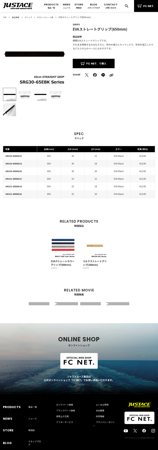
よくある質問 (99, 411)
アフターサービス (67, 429)
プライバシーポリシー (103, 429)
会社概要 (97, 417)
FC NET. (146, 6)
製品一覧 (51, 7)
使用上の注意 (65, 423)
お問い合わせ (110, 7)
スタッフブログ (93, 7)
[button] (5, 54)
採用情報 (97, 423)
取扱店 (79, 7)
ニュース (66, 7)
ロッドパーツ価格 (67, 411)
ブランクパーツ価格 (68, 417)
